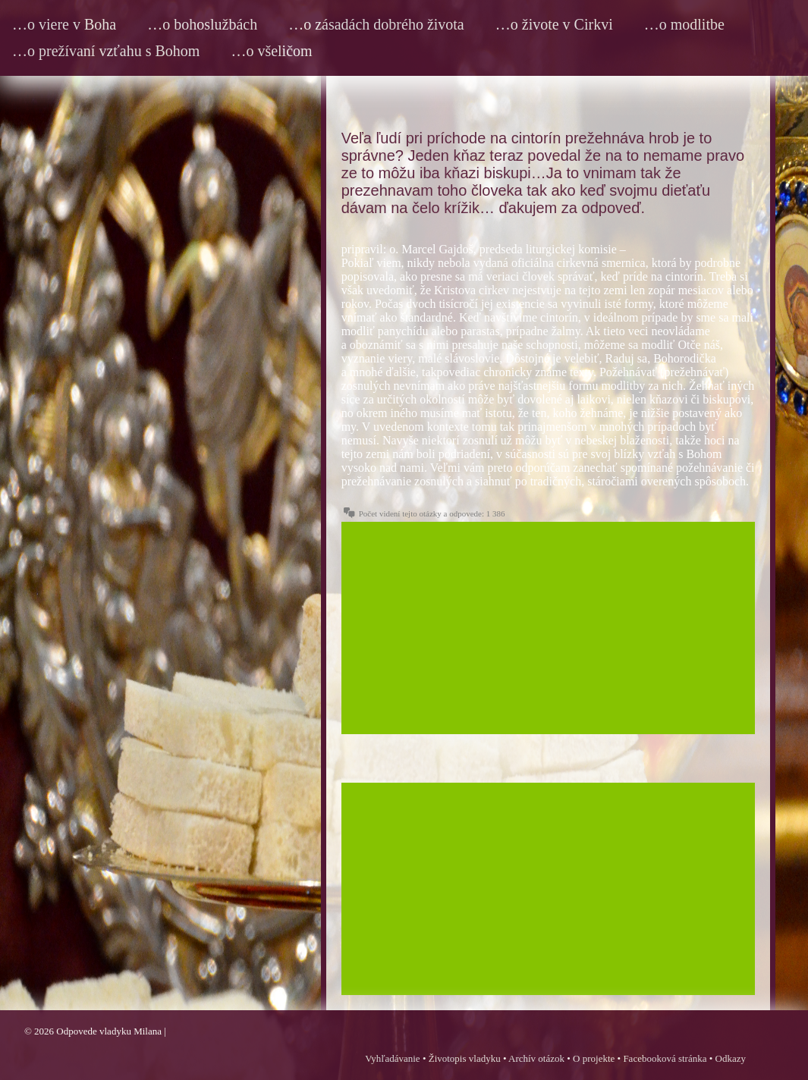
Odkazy (730, 1058)
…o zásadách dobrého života (376, 24)
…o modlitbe (684, 24)
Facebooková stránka (664, 1058)
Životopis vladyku (465, 1058)
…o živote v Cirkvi (554, 24)
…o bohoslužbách (202, 24)
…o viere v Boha (64, 24)
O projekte (594, 1058)
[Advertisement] (548, 628)
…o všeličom (271, 50)
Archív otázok (536, 1058)
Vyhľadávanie (392, 1058)
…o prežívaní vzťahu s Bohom (106, 50)
